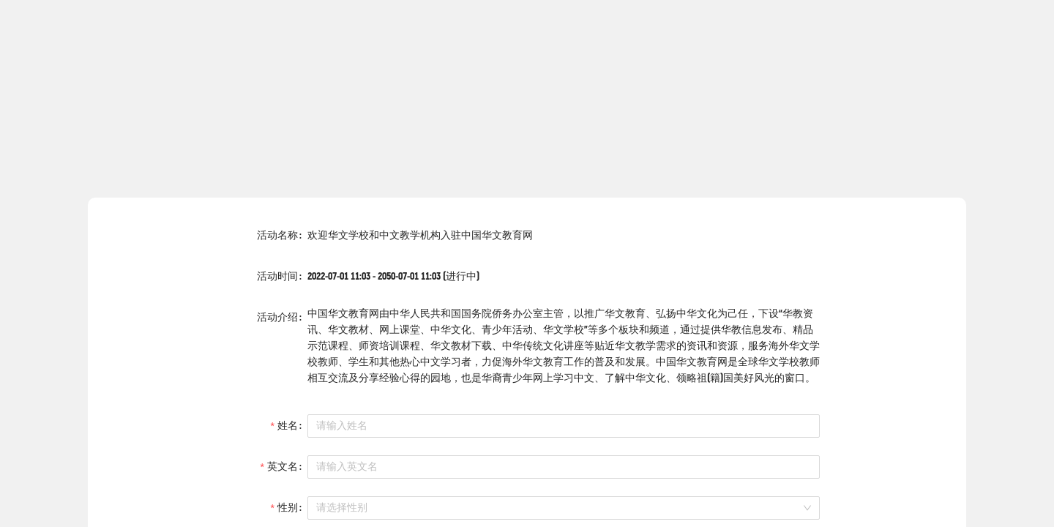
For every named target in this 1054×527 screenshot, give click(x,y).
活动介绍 (277, 317)
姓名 (287, 425)
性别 (287, 507)
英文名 (282, 466)
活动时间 (277, 276)
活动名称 (277, 235)
